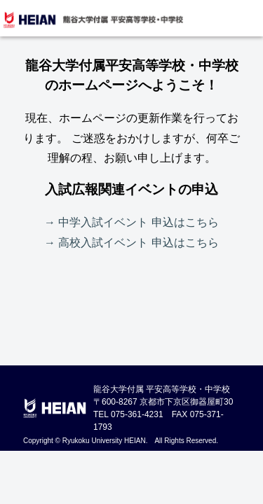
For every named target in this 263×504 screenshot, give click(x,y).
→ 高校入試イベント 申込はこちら (131, 242)
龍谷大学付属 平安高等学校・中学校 (92, 20)
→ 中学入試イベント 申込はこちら (131, 222)
